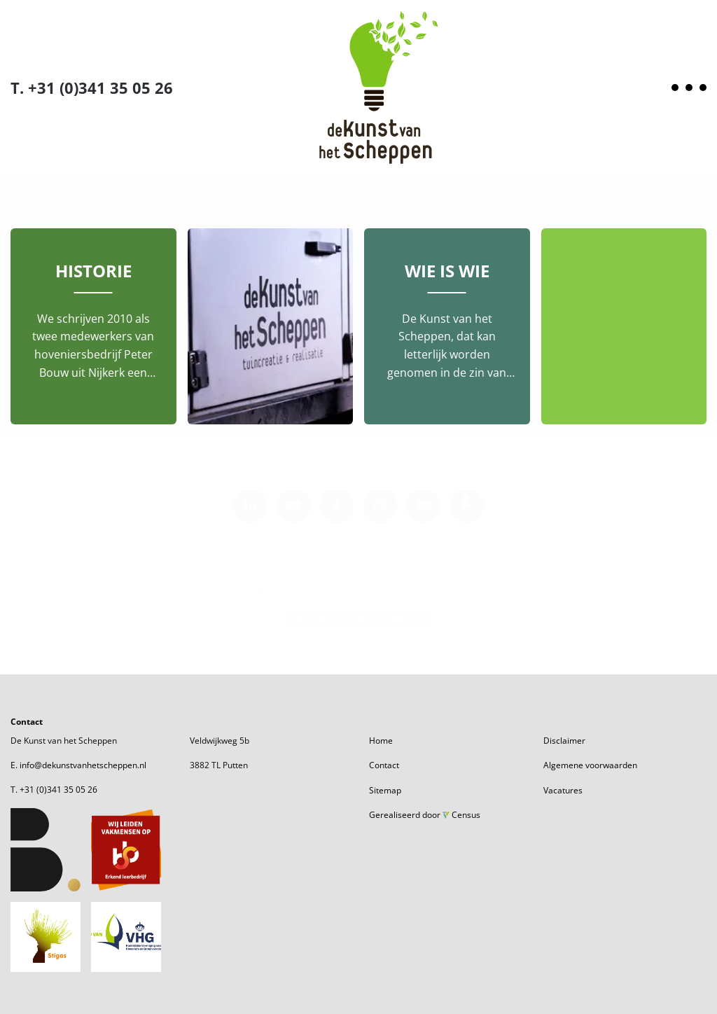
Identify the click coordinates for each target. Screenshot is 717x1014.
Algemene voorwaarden (590, 765)
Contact (384, 765)
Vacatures (563, 790)
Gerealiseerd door (424, 815)
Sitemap (385, 790)
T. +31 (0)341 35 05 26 (92, 87)
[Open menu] (688, 87)
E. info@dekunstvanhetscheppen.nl (78, 765)
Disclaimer (564, 740)
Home (381, 740)
